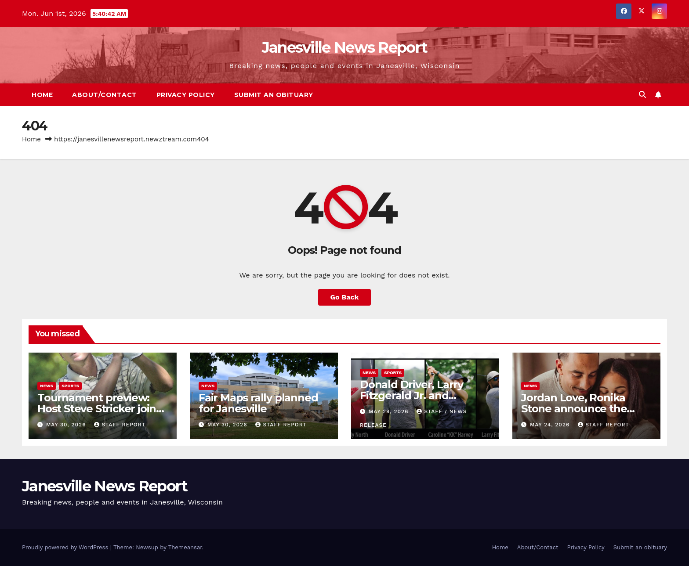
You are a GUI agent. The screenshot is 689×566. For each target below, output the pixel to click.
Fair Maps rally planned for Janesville (258, 403)
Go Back (344, 297)
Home (42, 95)
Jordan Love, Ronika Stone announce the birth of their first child (579, 408)
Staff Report (119, 425)
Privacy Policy (185, 95)
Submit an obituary (273, 95)
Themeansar (185, 547)
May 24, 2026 (551, 425)
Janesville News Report (345, 47)
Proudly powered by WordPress (66, 547)
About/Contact (104, 95)
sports (70, 385)
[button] (642, 94)
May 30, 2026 (67, 425)
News (46, 385)
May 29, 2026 (389, 411)
